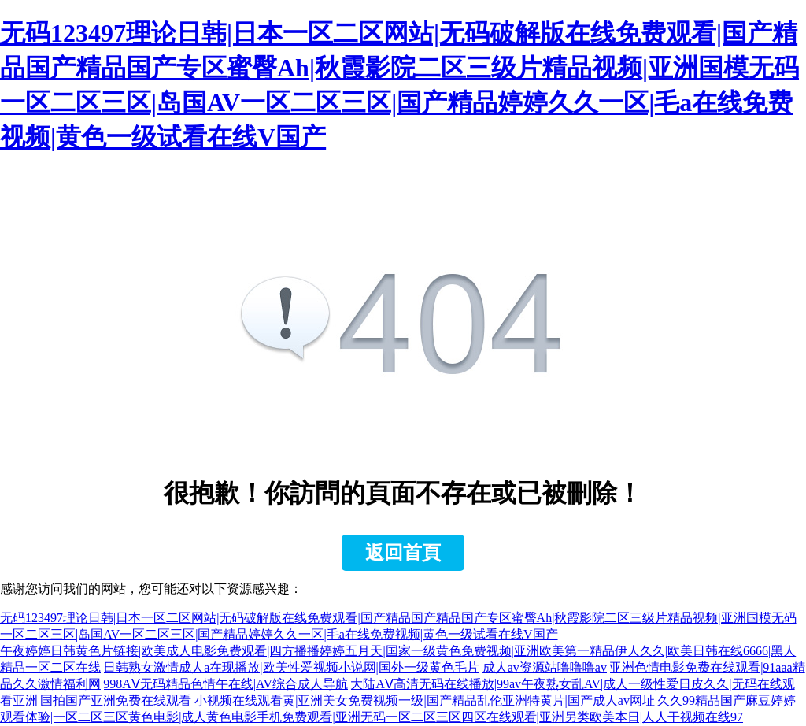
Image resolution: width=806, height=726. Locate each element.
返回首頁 (403, 553)
